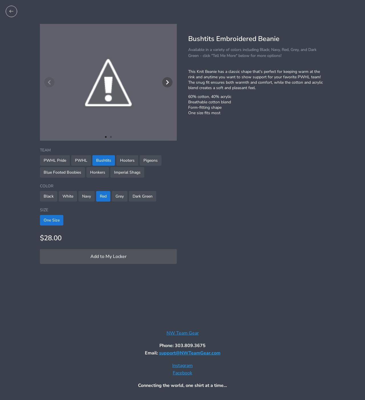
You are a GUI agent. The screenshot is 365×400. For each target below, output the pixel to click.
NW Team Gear (183, 333)
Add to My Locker (108, 256)
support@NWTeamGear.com (189, 353)
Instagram (182, 365)
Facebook (182, 373)
